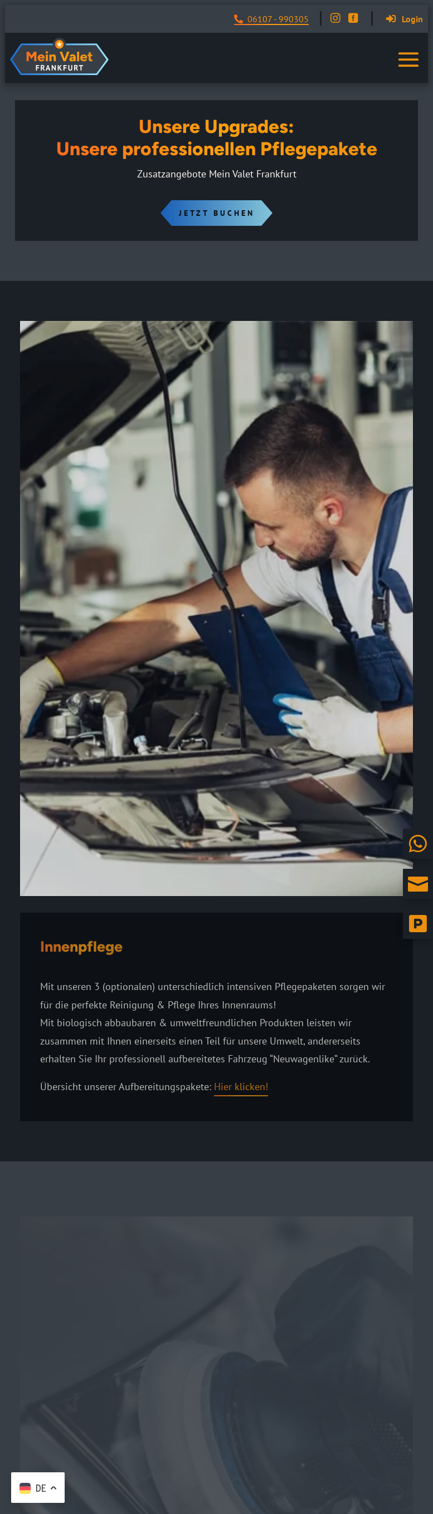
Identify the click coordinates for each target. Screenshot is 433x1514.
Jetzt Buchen (217, 212)
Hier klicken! (241, 1086)
